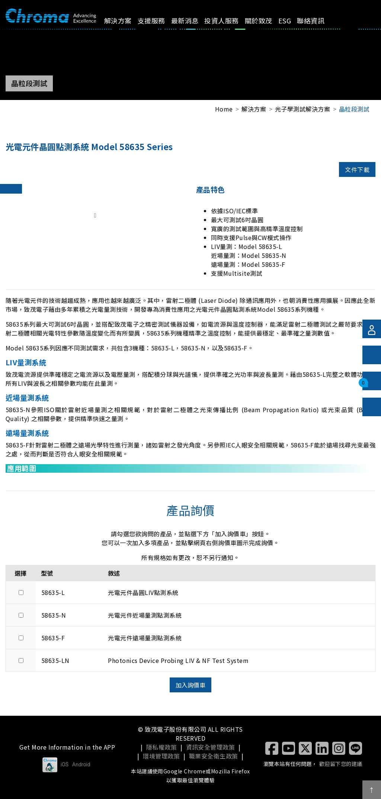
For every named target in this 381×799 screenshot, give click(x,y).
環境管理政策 (161, 755)
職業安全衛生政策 (213, 755)
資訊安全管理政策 (210, 747)
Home (224, 108)
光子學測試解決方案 (302, 108)
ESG (265, 20)
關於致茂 (240, 25)
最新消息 (177, 25)
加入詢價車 (190, 684)
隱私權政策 (161, 747)
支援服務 (149, 25)
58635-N (53, 615)
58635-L (53, 592)
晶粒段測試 (354, 108)
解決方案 (121, 25)
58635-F (53, 637)
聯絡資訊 (288, 25)
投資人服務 (209, 25)
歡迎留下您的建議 (340, 763)
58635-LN (55, 660)
